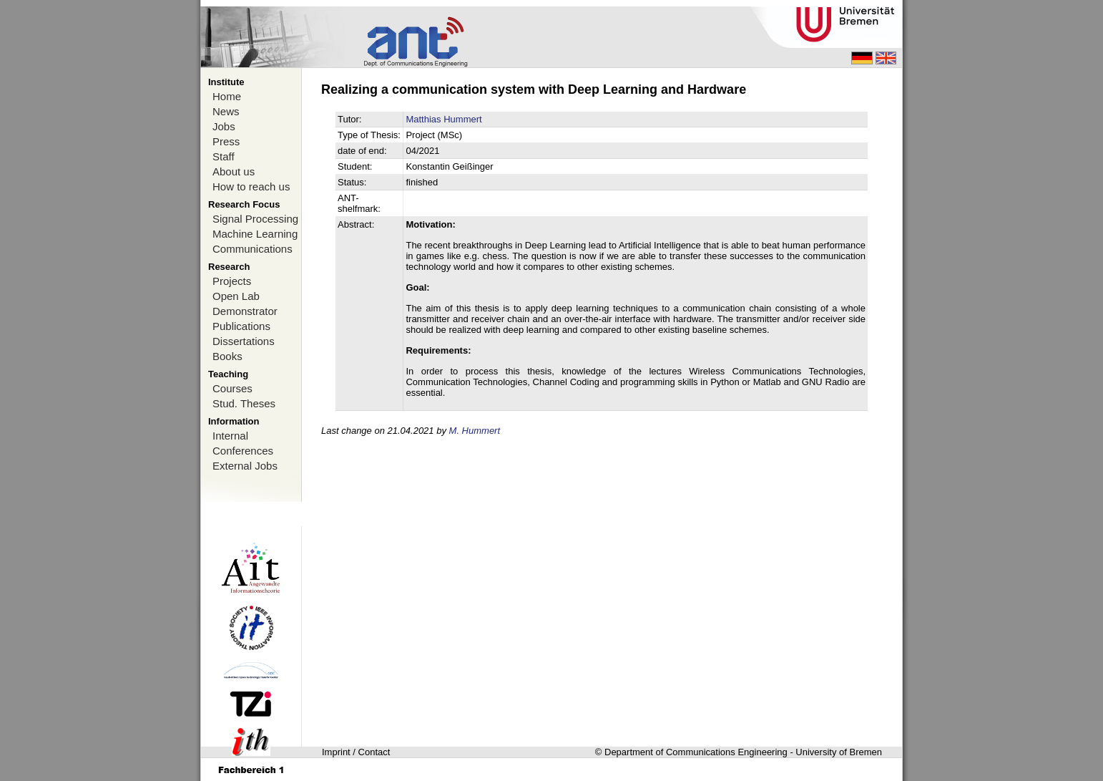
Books (227, 356)
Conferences (242, 451)
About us (233, 171)
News (226, 111)
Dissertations (243, 341)
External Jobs (245, 466)
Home (226, 96)
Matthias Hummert (443, 119)
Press (226, 141)
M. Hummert (475, 430)
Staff (223, 156)
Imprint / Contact (356, 752)
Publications (241, 326)
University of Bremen (838, 752)
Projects (231, 281)
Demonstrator (245, 311)
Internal (230, 436)
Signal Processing (255, 219)
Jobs (223, 126)
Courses (232, 388)
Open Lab (236, 296)
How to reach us (251, 186)
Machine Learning (255, 234)
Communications (252, 249)
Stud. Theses (243, 403)
